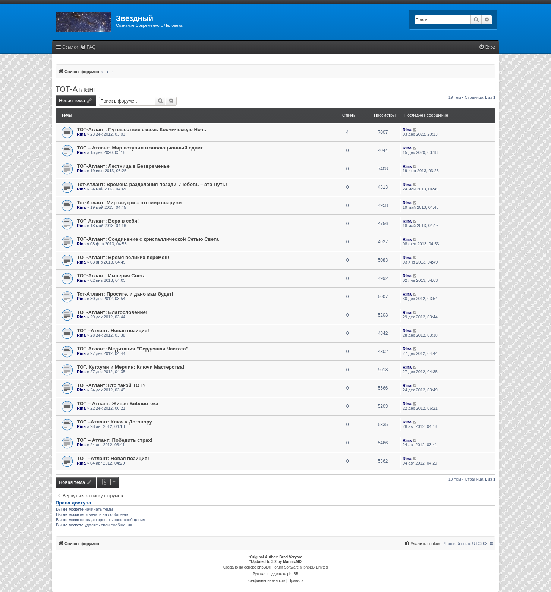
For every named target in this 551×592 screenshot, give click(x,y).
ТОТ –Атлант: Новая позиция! (113, 330)
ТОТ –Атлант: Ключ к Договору (114, 422)
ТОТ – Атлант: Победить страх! (114, 440)
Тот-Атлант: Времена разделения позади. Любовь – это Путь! (152, 184)
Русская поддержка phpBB (275, 574)
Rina (81, 134)
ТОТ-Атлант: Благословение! (112, 312)
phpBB (262, 567)
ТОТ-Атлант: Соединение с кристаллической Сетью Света (148, 239)
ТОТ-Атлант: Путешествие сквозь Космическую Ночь (141, 129)
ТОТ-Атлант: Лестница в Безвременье (123, 166)
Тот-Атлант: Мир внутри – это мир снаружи (129, 202)
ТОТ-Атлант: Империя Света (111, 275)
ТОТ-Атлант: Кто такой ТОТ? (111, 385)
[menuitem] (88, 47)
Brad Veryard (290, 557)
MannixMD (292, 562)
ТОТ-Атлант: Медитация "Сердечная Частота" (132, 349)
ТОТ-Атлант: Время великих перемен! (123, 257)
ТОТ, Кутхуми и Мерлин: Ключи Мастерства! (130, 367)
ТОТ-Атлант (76, 89)
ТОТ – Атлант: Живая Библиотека (117, 403)
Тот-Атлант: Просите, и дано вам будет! (125, 294)
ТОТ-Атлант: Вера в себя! (108, 221)
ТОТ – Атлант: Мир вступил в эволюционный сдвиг (140, 148)
